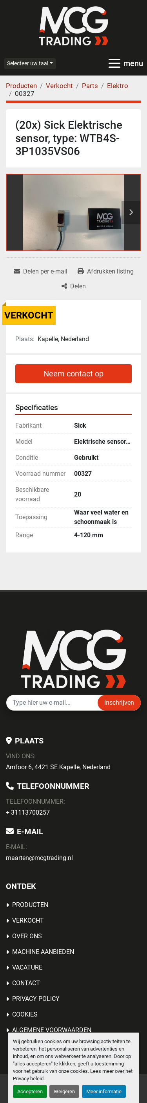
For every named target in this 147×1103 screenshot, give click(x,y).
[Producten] (21, 86)
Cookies (25, 1014)
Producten (30, 905)
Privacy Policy (36, 998)
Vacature (27, 967)
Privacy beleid (28, 1078)
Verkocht (28, 920)
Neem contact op (73, 373)
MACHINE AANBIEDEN (43, 951)
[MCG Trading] (73, 658)
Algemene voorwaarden (51, 1030)
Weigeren (64, 1091)
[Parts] (90, 86)
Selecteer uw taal (27, 63)
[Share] (73, 286)
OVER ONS (27, 936)
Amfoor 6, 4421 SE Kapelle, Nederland (58, 767)
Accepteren (30, 1091)
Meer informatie (104, 1091)
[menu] (114, 63)
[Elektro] (117, 86)
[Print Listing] (106, 271)
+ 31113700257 (28, 812)
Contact (26, 983)
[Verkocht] (59, 86)
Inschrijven (119, 702)
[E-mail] (52, 703)
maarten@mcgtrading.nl (39, 858)
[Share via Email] (41, 271)
